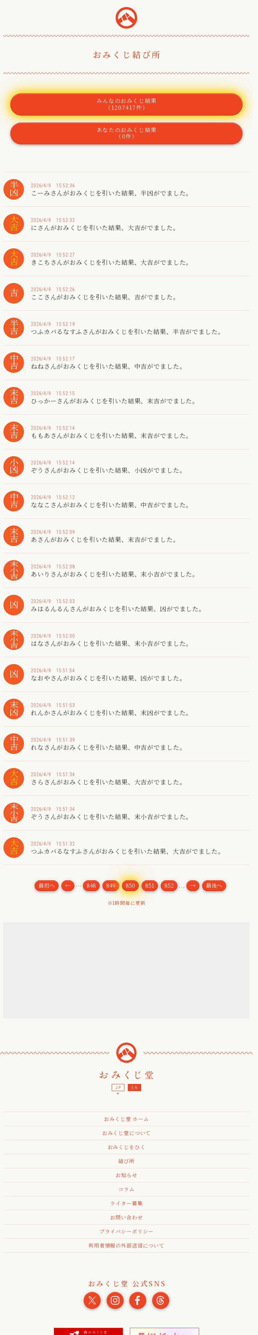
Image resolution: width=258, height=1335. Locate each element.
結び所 (126, 1161)
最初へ (46, 885)
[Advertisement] (126, 970)
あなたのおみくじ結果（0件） (127, 133)
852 (169, 885)
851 (149, 885)
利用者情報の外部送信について (126, 1245)
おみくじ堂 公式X (92, 1300)
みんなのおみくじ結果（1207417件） (127, 104)
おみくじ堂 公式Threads (160, 1300)
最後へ (214, 885)
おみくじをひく (127, 1146)
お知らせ (126, 1175)
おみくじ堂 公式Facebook (137, 1300)
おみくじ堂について (126, 1132)
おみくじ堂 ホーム (126, 1118)
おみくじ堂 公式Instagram (115, 1300)
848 (91, 885)
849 (110, 885)
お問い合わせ (126, 1217)
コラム (126, 1189)
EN (135, 1087)
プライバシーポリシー (126, 1231)
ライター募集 (126, 1203)
